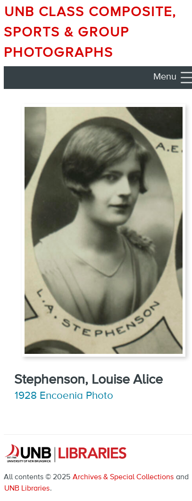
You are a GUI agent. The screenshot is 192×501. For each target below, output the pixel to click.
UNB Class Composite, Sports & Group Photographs (90, 33)
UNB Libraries (27, 488)
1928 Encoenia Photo (64, 396)
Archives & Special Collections (123, 477)
